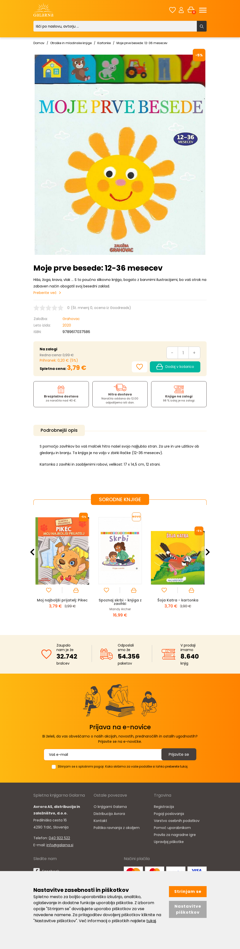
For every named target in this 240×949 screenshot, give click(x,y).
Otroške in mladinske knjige (71, 43)
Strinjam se (187, 891)
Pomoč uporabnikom (172, 826)
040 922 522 (59, 837)
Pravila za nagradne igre (175, 833)
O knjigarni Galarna (110, 805)
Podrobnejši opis (60, 430)
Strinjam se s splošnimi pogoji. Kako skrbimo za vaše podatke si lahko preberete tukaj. (123, 766)
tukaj (151, 921)
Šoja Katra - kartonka (178, 599)
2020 (67, 325)
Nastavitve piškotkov (187, 909)
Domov (38, 43)
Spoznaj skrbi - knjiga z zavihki (120, 601)
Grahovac (71, 318)
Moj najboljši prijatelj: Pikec (62, 599)
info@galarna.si (59, 844)
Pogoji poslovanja (169, 812)
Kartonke (104, 43)
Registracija (164, 805)
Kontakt (100, 819)
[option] (62, 565)
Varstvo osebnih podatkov (177, 819)
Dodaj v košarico (175, 367)
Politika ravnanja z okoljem (117, 826)
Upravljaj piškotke (169, 840)
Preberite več (45, 292)
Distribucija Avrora (109, 812)
